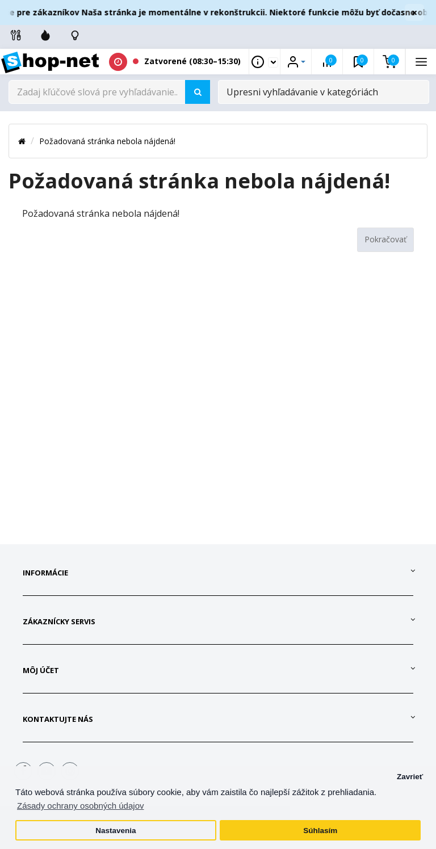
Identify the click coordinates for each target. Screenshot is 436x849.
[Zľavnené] (45, 35)
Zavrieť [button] (410, 776)
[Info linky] (16, 35)
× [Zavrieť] (414, 12)
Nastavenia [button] (115, 830)
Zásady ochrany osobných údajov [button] (80, 805)
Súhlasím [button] (320, 830)
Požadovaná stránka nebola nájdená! (107, 141)
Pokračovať (385, 239)
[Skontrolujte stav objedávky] (75, 35)
